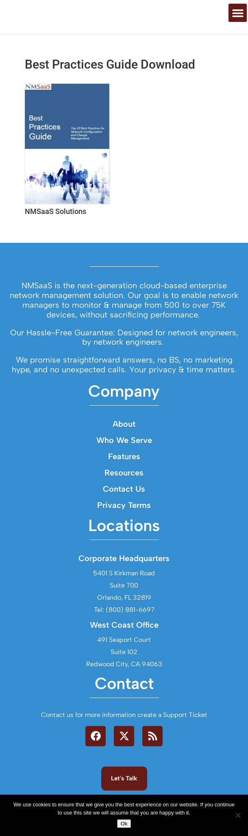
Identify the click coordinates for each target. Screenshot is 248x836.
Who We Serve (124, 477)
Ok (123, 824)
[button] (237, 29)
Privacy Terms (124, 542)
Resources (124, 510)
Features (124, 494)
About (124, 461)
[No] (238, 815)
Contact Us (124, 526)
